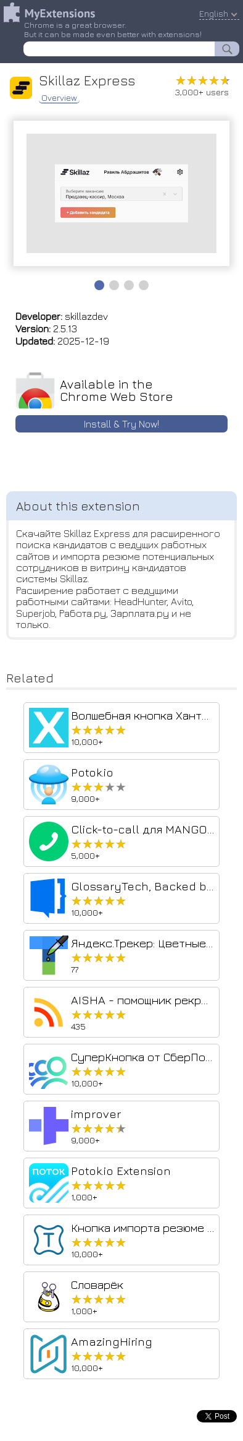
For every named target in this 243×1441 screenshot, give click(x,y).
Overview (59, 98)
